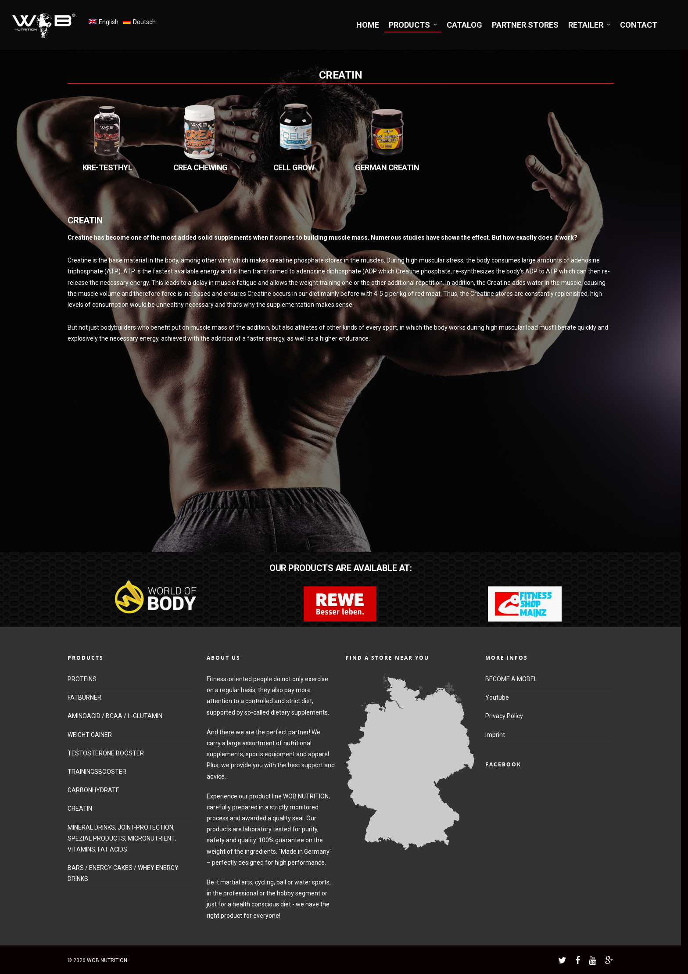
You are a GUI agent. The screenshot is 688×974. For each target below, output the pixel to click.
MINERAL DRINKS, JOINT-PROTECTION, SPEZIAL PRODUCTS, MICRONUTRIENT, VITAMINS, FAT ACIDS (122, 838)
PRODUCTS (413, 24)
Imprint (495, 734)
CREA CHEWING (200, 167)
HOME (367, 24)
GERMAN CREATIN (387, 167)
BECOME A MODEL (511, 679)
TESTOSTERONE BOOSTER (106, 753)
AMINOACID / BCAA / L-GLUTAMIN (115, 715)
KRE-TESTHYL (107, 167)
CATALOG (464, 24)
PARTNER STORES (525, 24)
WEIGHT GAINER (90, 734)
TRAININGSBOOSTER (97, 771)
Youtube (497, 697)
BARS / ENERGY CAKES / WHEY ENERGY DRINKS (123, 873)
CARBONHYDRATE (93, 790)
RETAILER (589, 24)
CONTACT (638, 24)
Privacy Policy (504, 715)
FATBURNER (84, 697)
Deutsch (144, 21)
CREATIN (80, 808)
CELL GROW (294, 167)
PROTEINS (82, 679)
